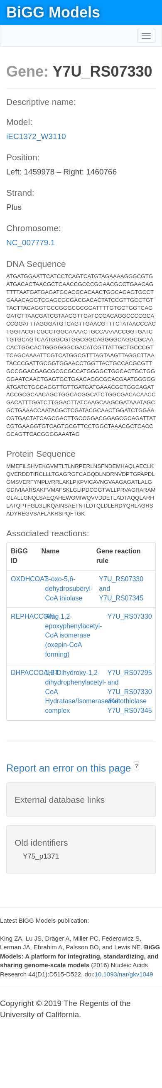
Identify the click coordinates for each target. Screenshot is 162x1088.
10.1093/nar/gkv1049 (124, 974)
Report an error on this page (70, 768)
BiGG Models (53, 12)
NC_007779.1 (30, 242)
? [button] (136, 766)
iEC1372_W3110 (36, 136)
